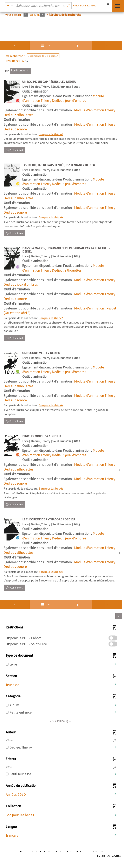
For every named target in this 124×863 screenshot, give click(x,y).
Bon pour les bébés (51, 134)
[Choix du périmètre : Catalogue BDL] (9, 5)
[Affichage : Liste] (46, 45)
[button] (61, 685)
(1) (61, 721)
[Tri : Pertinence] (20, 71)
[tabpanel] (62, 442)
